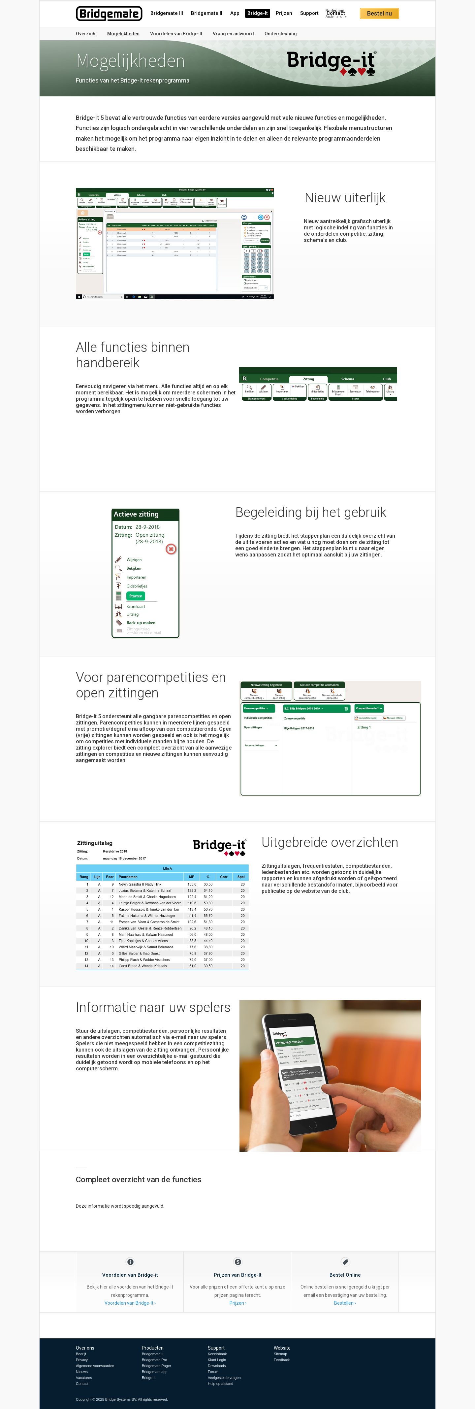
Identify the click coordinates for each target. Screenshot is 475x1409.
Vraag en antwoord (233, 33)
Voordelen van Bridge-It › (130, 1303)
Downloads (217, 1366)
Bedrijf (81, 1354)
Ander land (334, 16)
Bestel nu (379, 13)
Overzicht (86, 33)
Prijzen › (238, 1303)
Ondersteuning (281, 33)
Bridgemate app (155, 1372)
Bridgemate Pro (154, 1360)
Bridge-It (257, 13)
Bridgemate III (166, 13)
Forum (213, 1372)
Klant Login (217, 1360)
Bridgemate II (206, 13)
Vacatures (84, 1378)
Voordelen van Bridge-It (176, 33)
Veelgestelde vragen (224, 1378)
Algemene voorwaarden (95, 1366)
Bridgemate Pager (156, 1366)
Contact (82, 1384)
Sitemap (280, 1354)
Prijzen (284, 13)
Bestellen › (345, 1303)
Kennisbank (217, 1354)
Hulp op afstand (220, 1384)
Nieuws (82, 1372)
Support (309, 13)
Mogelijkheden (123, 33)
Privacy (82, 1360)
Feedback (282, 1360)
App (234, 13)
